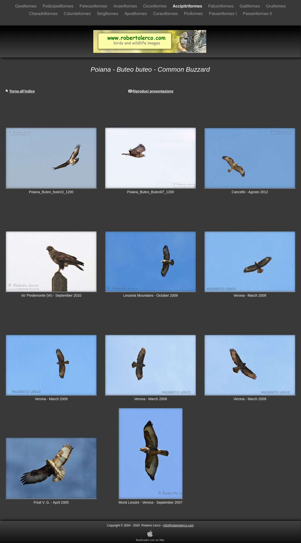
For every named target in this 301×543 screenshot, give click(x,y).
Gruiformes (276, 6)
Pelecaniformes (94, 6)
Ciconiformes (155, 6)
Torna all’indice (22, 91)
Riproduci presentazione (152, 91)
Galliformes (250, 6)
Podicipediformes (58, 6)
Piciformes (194, 14)
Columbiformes (78, 14)
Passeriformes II (257, 14)
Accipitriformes (188, 6)
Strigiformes (108, 14)
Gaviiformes (26, 6)
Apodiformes (136, 14)
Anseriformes (125, 6)
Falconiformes (221, 6)
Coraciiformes (166, 14)
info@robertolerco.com (178, 525)
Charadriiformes (44, 14)
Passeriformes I (223, 14)
